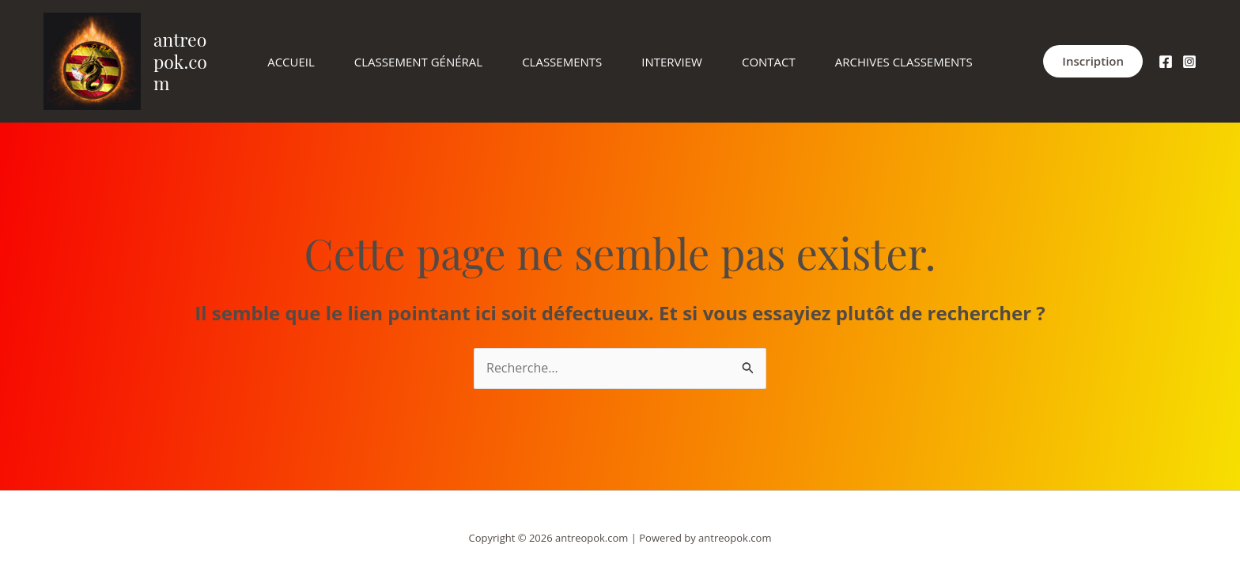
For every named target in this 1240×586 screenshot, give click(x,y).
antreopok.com (180, 61)
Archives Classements (904, 62)
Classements (562, 62)
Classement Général (418, 62)
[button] (1093, 61)
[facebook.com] (1166, 62)
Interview (671, 62)
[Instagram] (1189, 62)
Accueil (291, 62)
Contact (769, 62)
